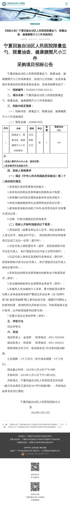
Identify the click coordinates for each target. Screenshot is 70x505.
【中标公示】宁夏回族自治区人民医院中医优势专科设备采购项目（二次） (35, 427)
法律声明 (27, 448)
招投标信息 (35, 24)
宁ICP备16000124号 (24, 451)
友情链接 (35, 448)
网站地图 (43, 448)
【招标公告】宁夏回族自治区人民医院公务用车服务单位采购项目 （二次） (37, 424)
